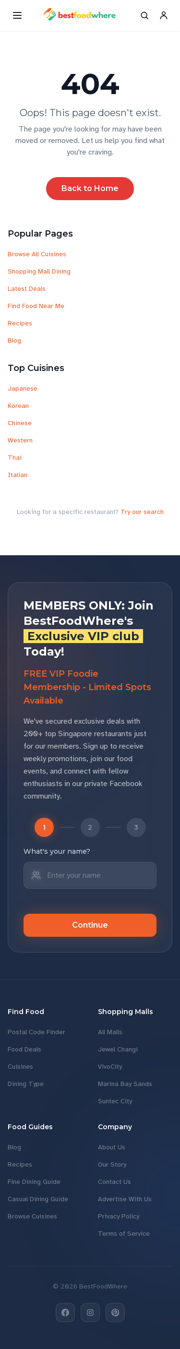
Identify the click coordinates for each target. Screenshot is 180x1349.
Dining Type (26, 1084)
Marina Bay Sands (125, 1084)
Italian (17, 475)
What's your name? (57, 851)
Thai (15, 458)
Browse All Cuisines (37, 254)
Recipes (20, 323)
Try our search (142, 512)
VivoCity (110, 1066)
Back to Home (90, 188)
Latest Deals (27, 289)
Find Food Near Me (36, 306)
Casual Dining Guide (38, 1199)
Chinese (20, 423)
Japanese (22, 388)
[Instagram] (90, 1312)
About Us (111, 1147)
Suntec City (115, 1101)
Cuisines (20, 1066)
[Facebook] (65, 1312)
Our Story (112, 1164)
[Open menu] (17, 15)
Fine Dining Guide (34, 1182)
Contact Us (114, 1182)
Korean (18, 406)
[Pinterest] (115, 1312)
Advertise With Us (125, 1199)
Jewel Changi (118, 1049)
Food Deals (24, 1049)
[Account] (163, 15)
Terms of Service (124, 1234)
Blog (14, 340)
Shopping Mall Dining (39, 271)
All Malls (110, 1032)
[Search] (144, 15)
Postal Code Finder (36, 1032)
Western (20, 440)
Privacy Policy (118, 1216)
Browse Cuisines (32, 1216)
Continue (90, 925)
